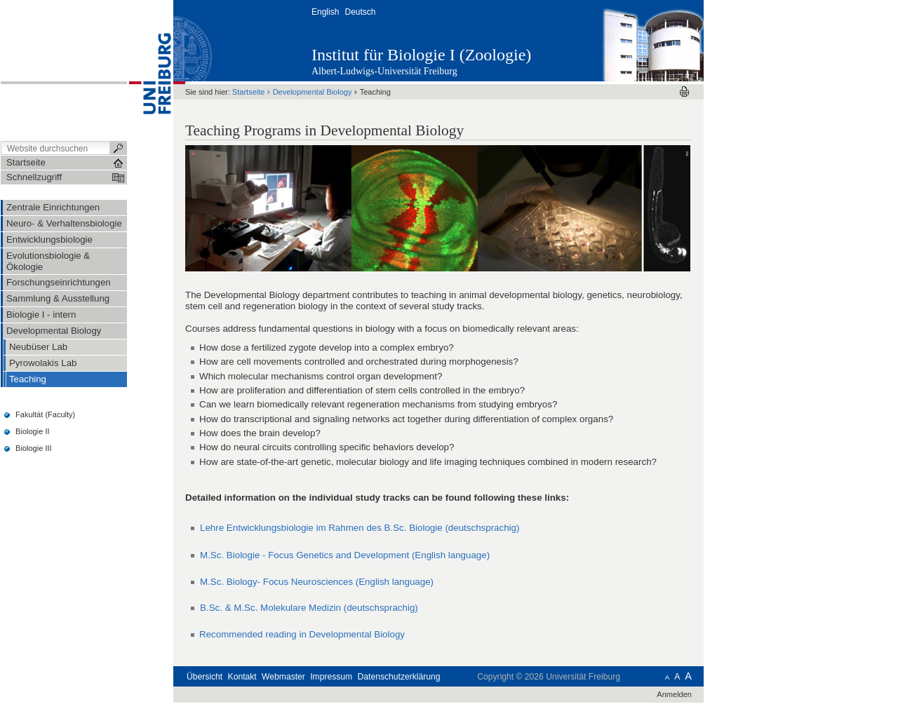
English (325, 12)
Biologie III (33, 448)
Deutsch (359, 12)
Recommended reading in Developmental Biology (302, 634)
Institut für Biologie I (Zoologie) (421, 55)
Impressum (331, 677)
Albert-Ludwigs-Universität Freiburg (384, 71)
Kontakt (242, 677)
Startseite (248, 92)
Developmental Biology (312, 92)
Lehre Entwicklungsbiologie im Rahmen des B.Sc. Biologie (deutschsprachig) (359, 527)
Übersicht (204, 677)
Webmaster (283, 677)
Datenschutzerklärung (399, 677)
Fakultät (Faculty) (45, 414)
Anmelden (674, 694)
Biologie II (32, 431)
